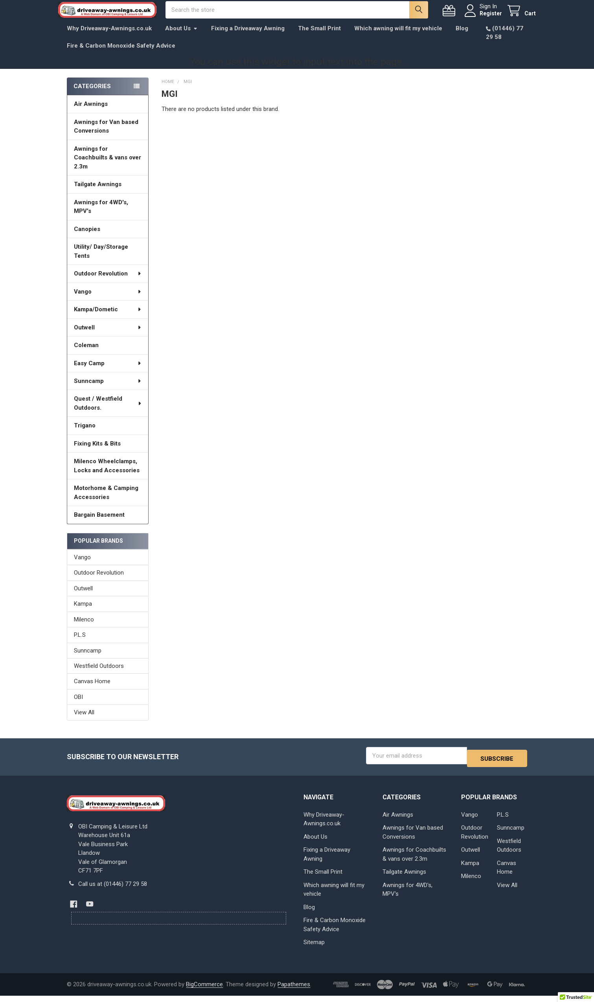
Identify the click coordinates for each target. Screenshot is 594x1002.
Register (482, 18)
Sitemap (314, 948)
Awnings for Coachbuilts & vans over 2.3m (107, 166)
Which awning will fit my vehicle (398, 37)
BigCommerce (204, 990)
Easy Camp (108, 371)
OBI (78, 705)
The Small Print (319, 37)
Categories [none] (92, 94)
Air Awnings (91, 112)
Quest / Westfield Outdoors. (108, 412)
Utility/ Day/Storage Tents (101, 260)
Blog (462, 37)
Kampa (83, 612)
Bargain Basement (99, 523)
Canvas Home (92, 689)
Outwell (108, 336)
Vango (108, 300)
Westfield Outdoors (99, 674)
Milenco (84, 628)
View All (84, 721)
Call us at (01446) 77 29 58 (112, 889)
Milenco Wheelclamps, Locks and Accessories (107, 474)
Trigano (85, 434)
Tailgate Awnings (97, 192)
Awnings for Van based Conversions (106, 135)
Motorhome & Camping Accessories (106, 501)
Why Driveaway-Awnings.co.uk (109, 37)
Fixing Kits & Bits (97, 452)
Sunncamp (108, 389)
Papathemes (294, 990)
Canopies (87, 237)
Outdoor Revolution (108, 282)
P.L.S (80, 643)
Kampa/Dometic (108, 318)
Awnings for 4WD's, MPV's (101, 215)
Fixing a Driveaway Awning (248, 37)
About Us (181, 37)
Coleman (86, 353)
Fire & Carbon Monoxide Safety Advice (121, 54)
